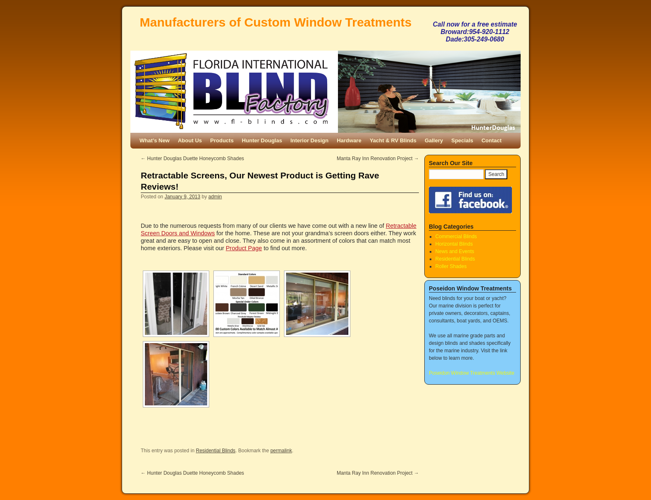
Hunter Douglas (262, 140)
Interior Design (309, 140)
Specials (462, 140)
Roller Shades (451, 266)
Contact (492, 140)
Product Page (244, 248)
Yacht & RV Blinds (393, 140)
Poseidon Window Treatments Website (471, 373)
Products (221, 140)
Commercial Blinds (456, 236)
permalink (281, 451)
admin (215, 197)
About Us (190, 140)
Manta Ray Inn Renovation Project (378, 158)
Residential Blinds (215, 451)
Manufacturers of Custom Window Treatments (276, 22)
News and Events (455, 251)
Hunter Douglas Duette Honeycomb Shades (192, 158)
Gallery (434, 140)
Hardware (349, 140)
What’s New (154, 140)
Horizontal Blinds (454, 244)
